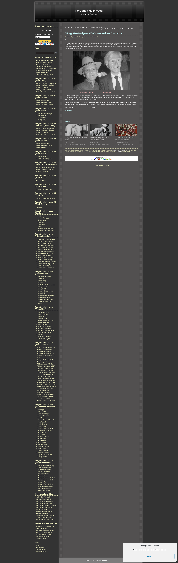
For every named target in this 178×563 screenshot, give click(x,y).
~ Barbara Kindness (42, 416)
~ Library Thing (41, 120)
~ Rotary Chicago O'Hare (44, 291)
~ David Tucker (41, 426)
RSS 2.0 (86, 151)
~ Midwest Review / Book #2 (45, 478)
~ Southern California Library (46, 262)
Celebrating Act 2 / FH (43, 66)
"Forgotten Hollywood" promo (46, 372)
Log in (38, 545)
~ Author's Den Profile (43, 277)
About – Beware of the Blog (45, 198)
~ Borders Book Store (43, 468)
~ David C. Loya (41, 424)
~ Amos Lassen (41, 412)
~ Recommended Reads (44, 486)
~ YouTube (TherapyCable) (45, 230)
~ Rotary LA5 (40, 293)
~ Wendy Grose (41, 457)
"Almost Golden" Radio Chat (45, 347)
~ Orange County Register (45, 330)
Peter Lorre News (42, 513)
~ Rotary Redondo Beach (44, 299)
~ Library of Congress (43, 243)
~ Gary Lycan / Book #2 (44, 430)
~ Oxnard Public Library (44, 259)
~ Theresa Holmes (42, 453)
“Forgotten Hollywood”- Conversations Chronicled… (95, 33)
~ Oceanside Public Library (45, 257)
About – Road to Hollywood (45, 167)
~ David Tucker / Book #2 (44, 428)
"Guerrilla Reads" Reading (45, 376)
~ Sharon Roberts (42, 450)
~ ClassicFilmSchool (43, 474)
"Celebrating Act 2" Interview (45, 356)
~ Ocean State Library (43, 255)
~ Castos (39, 216)
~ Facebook (40, 279)
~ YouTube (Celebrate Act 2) (45, 228)
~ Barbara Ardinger (42, 414)
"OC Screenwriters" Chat (44, 388)
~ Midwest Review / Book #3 (45, 480)
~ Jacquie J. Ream (42, 436)
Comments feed (41, 549)
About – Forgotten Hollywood (46, 83)
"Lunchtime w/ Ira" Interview (45, 380)
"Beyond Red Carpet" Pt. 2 (45, 354)
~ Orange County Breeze (44, 328)
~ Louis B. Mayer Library (44, 247)
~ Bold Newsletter (42, 314)
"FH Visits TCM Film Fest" (45, 370)
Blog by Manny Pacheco (119, 150)
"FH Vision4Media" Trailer (44, 368)
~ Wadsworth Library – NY (45, 264)
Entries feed (40, 547)
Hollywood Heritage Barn (44, 503)
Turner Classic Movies (43, 517)
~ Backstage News (42, 312)
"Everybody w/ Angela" (43, 362)
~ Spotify (39, 226)
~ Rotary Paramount (43, 297)
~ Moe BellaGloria (42, 444)
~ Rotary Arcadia (41, 287)
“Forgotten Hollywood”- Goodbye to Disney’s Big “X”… (116, 29)
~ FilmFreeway (41, 281)
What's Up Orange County (45, 519)
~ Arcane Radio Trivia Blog (45, 465)
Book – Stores (41, 180)
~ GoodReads (41, 118)
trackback (118, 151)
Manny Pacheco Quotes (44, 71)
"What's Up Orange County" (45, 401)
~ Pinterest (39, 222)
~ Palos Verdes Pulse (43, 332)
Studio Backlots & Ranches (45, 515)
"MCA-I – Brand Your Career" (46, 382)
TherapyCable (41, 538)
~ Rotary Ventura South (44, 301)
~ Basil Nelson (41, 418)
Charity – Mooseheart (43, 90)
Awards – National (42, 88)
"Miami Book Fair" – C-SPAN (46, 384)
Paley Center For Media (44, 511)
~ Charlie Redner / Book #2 (45, 420)
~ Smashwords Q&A (43, 339)
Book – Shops (41, 148)
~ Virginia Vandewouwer (44, 455)
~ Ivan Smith (40, 434)
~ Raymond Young (42, 446)
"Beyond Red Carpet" (43, 352)
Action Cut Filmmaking (43, 497)
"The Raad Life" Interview (44, 399)
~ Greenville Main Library (44, 241)
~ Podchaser (40, 224)
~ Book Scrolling (41, 318)
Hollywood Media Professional (46, 505)
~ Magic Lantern (41, 324)
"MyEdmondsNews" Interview (46, 386)
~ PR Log (39, 335)
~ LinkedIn (39, 283)
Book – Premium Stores (44, 103)
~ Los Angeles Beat (42, 322)
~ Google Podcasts (42, 218)
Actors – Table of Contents (45, 86)
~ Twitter (39, 303)
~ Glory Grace (41, 432)
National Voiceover (42, 536)
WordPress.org (41, 551)
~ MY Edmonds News (43, 326)
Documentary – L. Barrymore (46, 68)
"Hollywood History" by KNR (45, 378)
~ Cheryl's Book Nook (43, 470)
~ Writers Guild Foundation (45, 268)
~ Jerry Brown (41, 440)
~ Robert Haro (41, 448)
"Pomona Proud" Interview (45, 395)
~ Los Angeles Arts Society (45, 320)
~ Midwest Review (42, 476)
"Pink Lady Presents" (43, 392)
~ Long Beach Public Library (45, 245)
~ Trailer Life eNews (43, 490)
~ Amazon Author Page (44, 113)
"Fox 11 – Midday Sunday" (45, 374)
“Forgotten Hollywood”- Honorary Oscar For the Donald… (85, 27)
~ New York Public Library (44, 253)
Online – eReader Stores (44, 105)
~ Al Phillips (40, 410)
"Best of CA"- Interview (44, 350)
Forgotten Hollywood (89, 10)
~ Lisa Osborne (41, 442)
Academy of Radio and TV (45, 526)
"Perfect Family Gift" (43, 390)
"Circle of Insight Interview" (45, 358)
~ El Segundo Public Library (45, 239)
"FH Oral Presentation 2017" (45, 366)
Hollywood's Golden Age (44, 507)
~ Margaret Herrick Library (45, 251)
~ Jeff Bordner (41, 438)
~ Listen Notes (41, 220)
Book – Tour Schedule (43, 64)
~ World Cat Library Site (44, 159)
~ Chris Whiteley (41, 422)
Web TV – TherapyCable (44, 75)
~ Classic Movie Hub (43, 472)
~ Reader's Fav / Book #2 (44, 484)
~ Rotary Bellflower (42, 289)
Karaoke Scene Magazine (45, 530)
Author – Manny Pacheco (44, 60)
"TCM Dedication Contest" (45, 397)
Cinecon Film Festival (43, 499)
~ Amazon (39, 207)
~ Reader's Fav (41, 482)
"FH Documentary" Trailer (44, 364)
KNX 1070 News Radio (44, 532)
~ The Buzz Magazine (43, 488)
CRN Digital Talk (41, 528)
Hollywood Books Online (44, 501)
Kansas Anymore (42, 509)
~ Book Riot (40, 316)
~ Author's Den (41, 116)
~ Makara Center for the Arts (45, 249)
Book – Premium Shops (44, 146)
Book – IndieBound (42, 101)
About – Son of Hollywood (45, 128)
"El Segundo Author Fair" (44, 360)
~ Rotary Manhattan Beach (45, 295)
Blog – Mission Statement (44, 62)
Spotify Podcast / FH (43, 73)
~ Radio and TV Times (43, 337)
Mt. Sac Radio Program (44, 534)
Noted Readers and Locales (45, 92)
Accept (149, 556)
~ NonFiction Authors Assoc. (45, 285)
